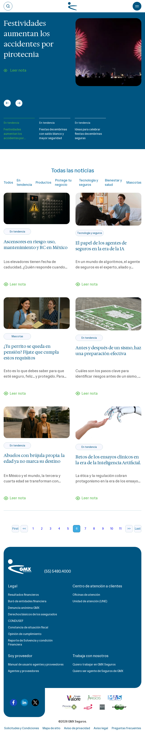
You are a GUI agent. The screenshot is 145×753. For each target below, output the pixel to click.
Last (138, 529)
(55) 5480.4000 (57, 571)
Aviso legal (101, 728)
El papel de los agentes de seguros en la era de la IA (101, 246)
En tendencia (11, 122)
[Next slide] (19, 103)
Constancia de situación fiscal (28, 627)
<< (24, 529)
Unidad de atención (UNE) (90, 601)
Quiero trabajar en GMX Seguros (94, 664)
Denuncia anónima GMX (23, 608)
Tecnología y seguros (88, 182)
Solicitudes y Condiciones (21, 728)
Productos (43, 182)
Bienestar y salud (113, 182)
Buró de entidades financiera (27, 601)
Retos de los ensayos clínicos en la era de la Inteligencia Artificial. (108, 460)
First (15, 529)
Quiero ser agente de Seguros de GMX (98, 671)
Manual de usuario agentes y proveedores (35, 664)
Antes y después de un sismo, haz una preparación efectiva (108, 351)
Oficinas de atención (86, 595)
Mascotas (133, 182)
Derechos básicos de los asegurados (32, 614)
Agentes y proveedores (23, 671)
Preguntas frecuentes (126, 728)
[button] (19, 130)
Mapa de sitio (51, 728)
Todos (8, 182)
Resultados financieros (23, 595)
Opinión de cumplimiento (24, 634)
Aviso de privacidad (77, 728)
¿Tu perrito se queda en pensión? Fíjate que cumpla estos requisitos (31, 352)
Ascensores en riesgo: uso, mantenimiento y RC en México (35, 244)
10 (111, 529)
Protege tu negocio (63, 182)
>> (129, 529)
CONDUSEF (15, 621)
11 (120, 529)
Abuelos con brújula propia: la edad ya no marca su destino (34, 458)
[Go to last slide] (7, 103)
